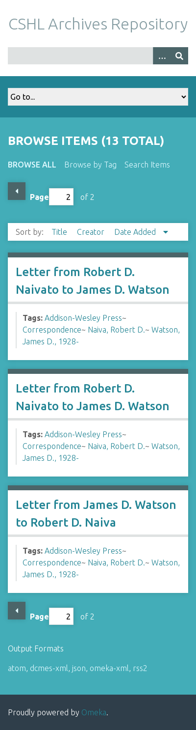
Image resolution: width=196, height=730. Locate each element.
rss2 (140, 668)
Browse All (32, 164)
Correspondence (52, 329)
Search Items (147, 164)
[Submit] (179, 55)
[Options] (162, 55)
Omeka (93, 712)
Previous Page (16, 191)
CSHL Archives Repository (98, 23)
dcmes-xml (49, 668)
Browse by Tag (90, 164)
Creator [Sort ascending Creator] (91, 231)
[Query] (98, 55)
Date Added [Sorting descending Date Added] (136, 231)
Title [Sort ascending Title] (60, 231)
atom (17, 668)
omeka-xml (109, 668)
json (79, 668)
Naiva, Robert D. (116, 329)
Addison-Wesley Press (83, 317)
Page (52, 196)
